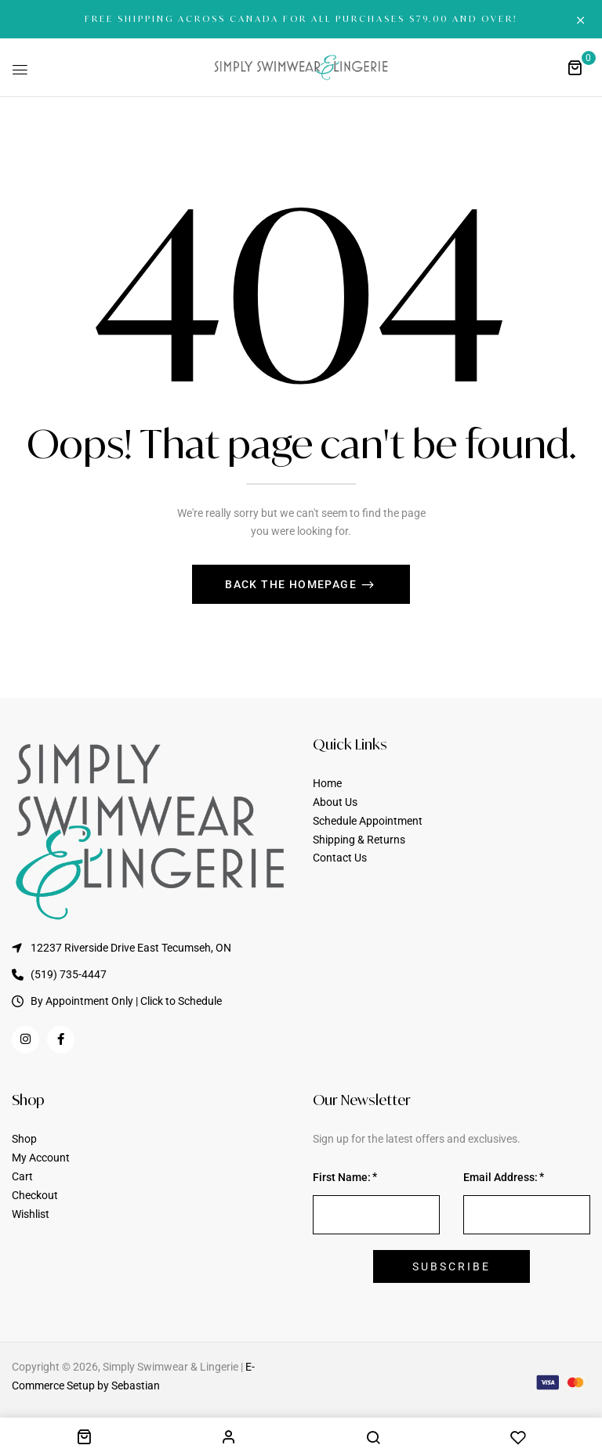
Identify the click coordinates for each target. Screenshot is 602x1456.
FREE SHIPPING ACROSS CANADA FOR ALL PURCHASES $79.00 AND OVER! (301, 18)
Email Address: (500, 1177)
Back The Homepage (292, 584)
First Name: (342, 1177)
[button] (574, 67)
